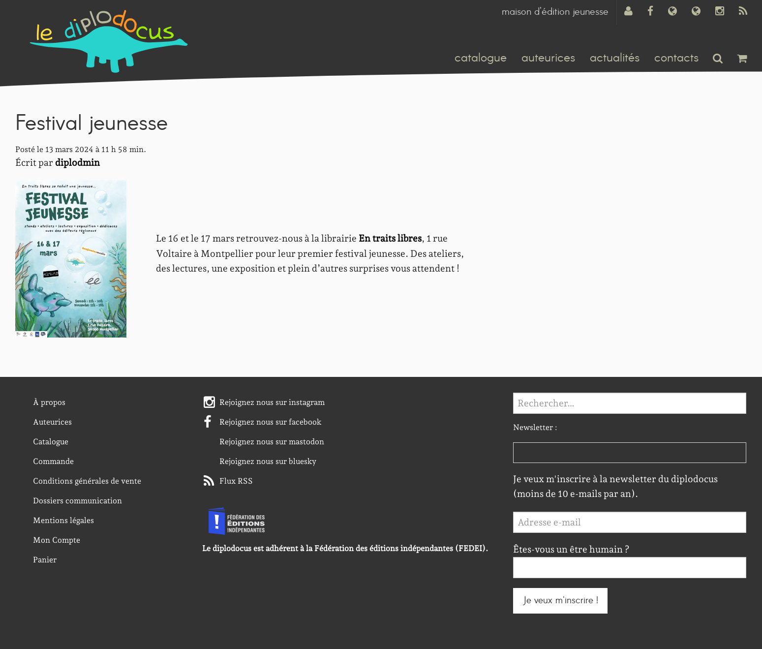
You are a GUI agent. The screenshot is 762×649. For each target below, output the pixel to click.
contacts (676, 58)
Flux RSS (236, 481)
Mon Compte (56, 540)
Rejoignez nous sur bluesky (267, 461)
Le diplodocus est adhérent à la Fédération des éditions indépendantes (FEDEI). (345, 548)
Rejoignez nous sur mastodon (271, 441)
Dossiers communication (77, 500)
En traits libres (390, 238)
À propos (49, 402)
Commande (53, 461)
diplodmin (77, 162)
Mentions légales (63, 520)
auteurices (548, 58)
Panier (45, 559)
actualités (615, 58)
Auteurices (52, 422)
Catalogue (50, 441)
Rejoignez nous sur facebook (270, 422)
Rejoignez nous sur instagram (272, 402)
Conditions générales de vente (87, 481)
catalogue (481, 58)
